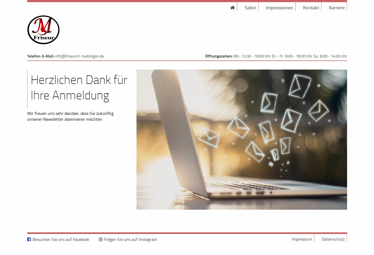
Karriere (337, 7)
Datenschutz (333, 239)
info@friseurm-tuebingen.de (79, 56)
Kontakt (311, 7)
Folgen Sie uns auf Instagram (130, 239)
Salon (250, 7)
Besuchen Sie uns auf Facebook (61, 239)
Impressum (302, 239)
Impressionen (279, 7)
